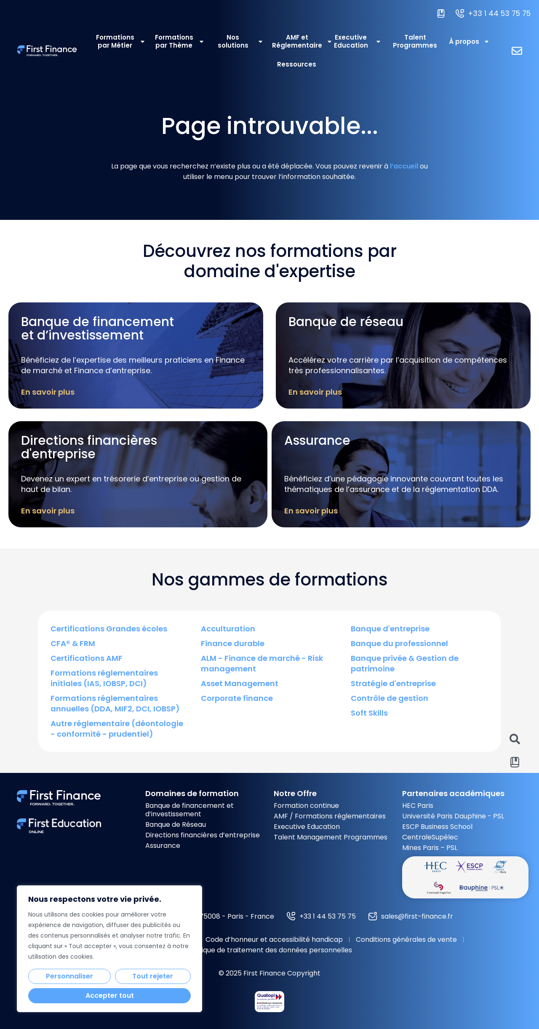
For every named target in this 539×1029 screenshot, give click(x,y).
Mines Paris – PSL (429, 848)
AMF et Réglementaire (297, 41)
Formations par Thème (180, 41)
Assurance (162, 845)
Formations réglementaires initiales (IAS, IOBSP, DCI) (104, 678)
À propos (469, 41)
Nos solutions (241, 41)
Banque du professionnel (399, 643)
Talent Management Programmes (330, 837)
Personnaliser (69, 976)
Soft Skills (369, 713)
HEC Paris (417, 805)
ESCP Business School (437, 826)
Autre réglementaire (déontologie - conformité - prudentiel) (117, 728)
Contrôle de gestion (389, 698)
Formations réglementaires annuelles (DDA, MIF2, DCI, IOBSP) (115, 703)
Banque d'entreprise (390, 628)
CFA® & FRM (73, 643)
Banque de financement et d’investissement (189, 810)
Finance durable (232, 643)
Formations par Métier (121, 41)
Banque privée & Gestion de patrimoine (405, 663)
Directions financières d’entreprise (202, 835)
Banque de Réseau (175, 824)
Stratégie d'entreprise (393, 683)
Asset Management (239, 683)
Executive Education (358, 41)
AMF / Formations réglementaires (330, 816)
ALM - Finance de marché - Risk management (262, 663)
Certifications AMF (87, 658)
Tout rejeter (152, 976)
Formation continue (306, 805)
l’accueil (404, 166)
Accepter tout (109, 995)
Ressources (296, 64)
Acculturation (228, 628)
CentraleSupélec (430, 837)
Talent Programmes (415, 41)
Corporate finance (237, 698)
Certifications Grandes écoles (109, 628)
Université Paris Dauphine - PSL (453, 816)
